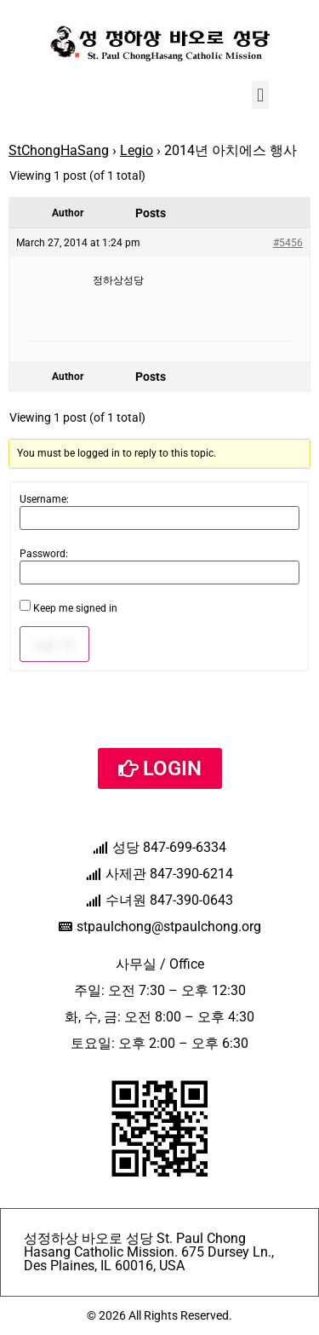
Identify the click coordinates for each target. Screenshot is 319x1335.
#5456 (288, 243)
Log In (54, 644)
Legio (136, 150)
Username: (44, 499)
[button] (260, 95)
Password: (44, 554)
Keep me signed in (75, 608)
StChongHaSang (59, 150)
